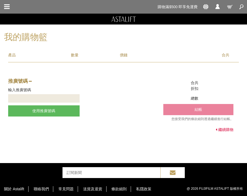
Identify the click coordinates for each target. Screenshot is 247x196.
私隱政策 (143, 189)
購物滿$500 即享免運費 (178, 7)
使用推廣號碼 (43, 111)
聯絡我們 (41, 189)
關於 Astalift (14, 189)
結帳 (198, 109)
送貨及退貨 (92, 189)
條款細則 (119, 189)
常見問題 (66, 189)
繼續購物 (224, 129)
